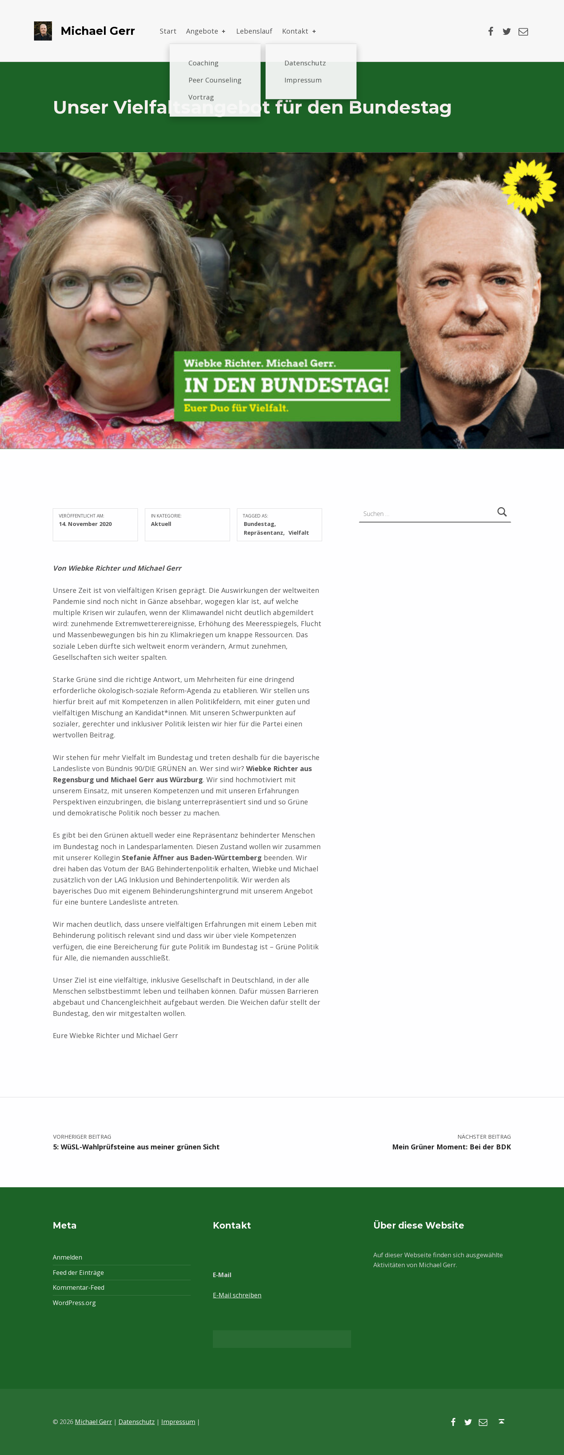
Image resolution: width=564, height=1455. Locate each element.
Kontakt (299, 31)
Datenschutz (136, 1422)
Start (168, 31)
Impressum (178, 1422)
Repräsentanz (263, 532)
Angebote (206, 31)
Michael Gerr (98, 30)
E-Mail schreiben (237, 1295)
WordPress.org (74, 1303)
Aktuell (161, 523)
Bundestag (259, 523)
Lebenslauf (254, 31)
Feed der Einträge (78, 1272)
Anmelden (67, 1257)
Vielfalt (298, 532)
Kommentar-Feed (78, 1287)
